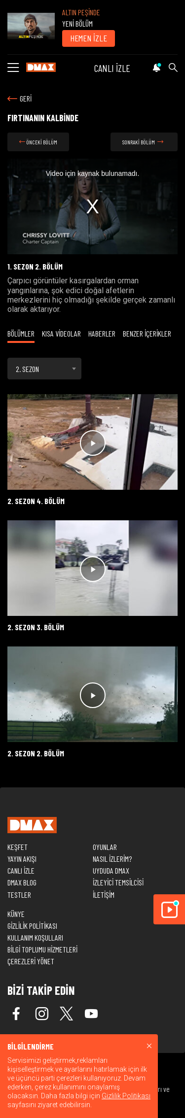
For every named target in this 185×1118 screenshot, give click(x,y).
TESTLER (19, 894)
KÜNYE (16, 913)
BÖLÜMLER (21, 333)
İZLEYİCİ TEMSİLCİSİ (118, 882)
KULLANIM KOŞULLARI (35, 937)
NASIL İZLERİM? (112, 858)
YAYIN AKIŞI (22, 858)
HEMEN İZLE (88, 38)
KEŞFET (17, 846)
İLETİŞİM (103, 894)
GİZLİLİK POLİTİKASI (32, 925)
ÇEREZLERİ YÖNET (30, 961)
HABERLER (101, 333)
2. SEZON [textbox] (27, 368)
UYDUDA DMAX (111, 870)
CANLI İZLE (112, 68)
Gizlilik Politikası (126, 1096)
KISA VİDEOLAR (61, 333)
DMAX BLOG (22, 882)
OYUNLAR (105, 846)
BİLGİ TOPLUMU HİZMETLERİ (42, 949)
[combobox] (44, 368)
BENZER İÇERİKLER (147, 333)
